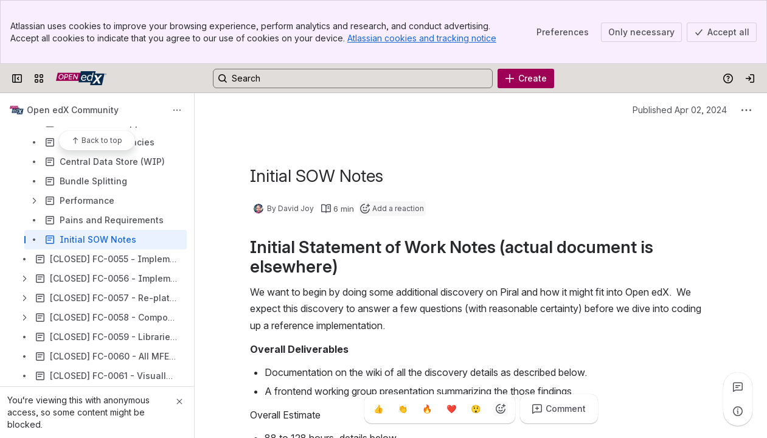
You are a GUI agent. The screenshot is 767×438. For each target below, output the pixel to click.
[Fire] (427, 409)
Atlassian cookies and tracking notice (421, 38)
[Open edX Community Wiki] (81, 78)
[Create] (526, 78)
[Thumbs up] (379, 409)
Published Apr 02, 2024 (680, 110)
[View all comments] (738, 387)
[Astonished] (476, 409)
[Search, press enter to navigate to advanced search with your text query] (353, 78)
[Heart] (452, 409)
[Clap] (403, 409)
